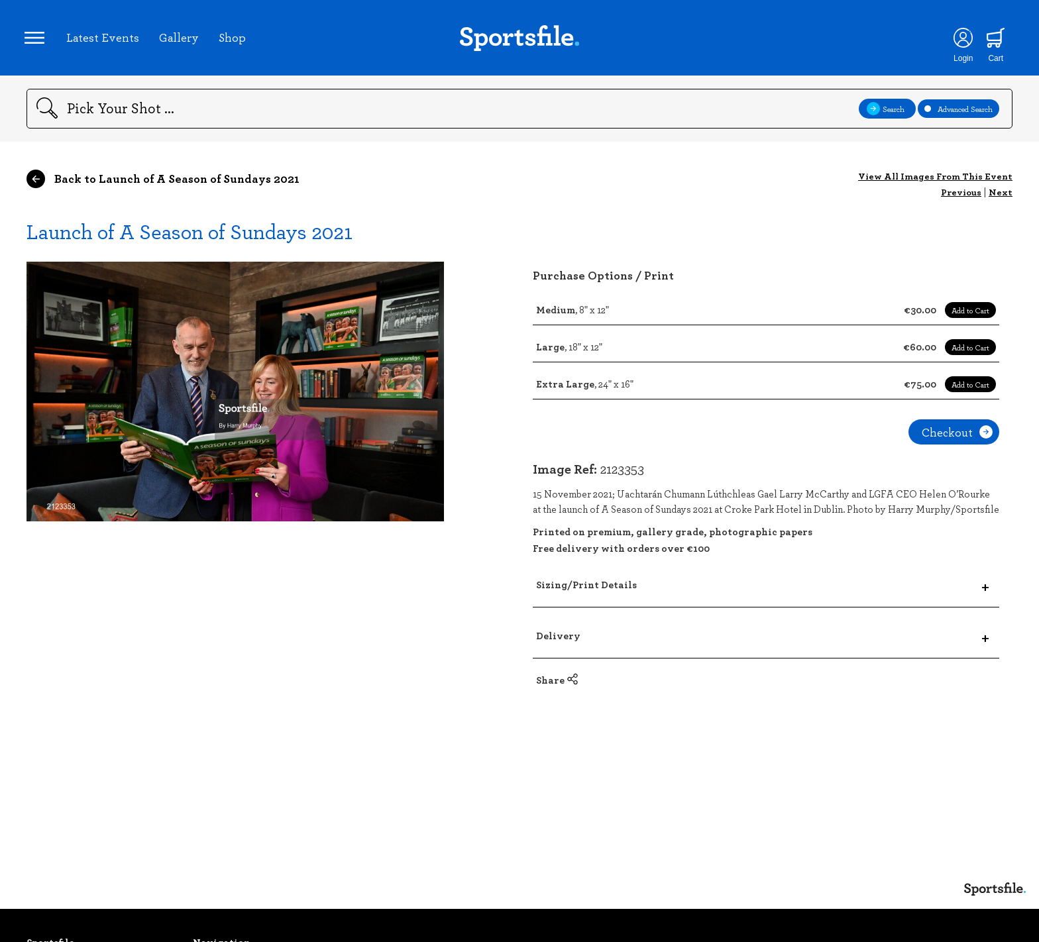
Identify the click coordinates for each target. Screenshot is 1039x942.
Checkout (957, 436)
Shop (234, 39)
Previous (961, 196)
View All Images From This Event (935, 180)
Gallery (181, 39)
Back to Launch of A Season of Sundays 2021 (163, 183)
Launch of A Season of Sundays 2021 (190, 235)
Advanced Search (958, 112)
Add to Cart (970, 314)
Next (1000, 196)
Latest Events (104, 39)
